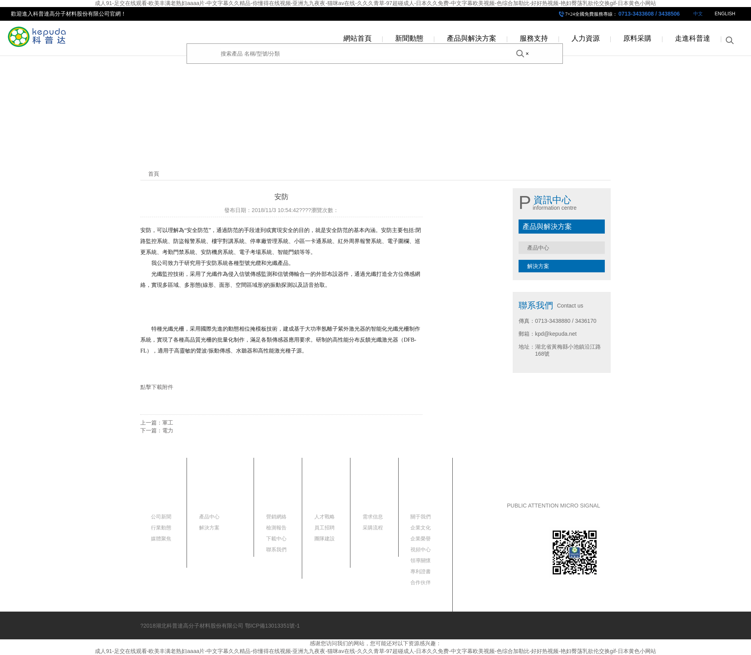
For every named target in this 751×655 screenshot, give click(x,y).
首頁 (153, 174)
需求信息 (373, 517)
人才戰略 (324, 517)
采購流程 (373, 528)
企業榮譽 (420, 539)
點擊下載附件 (156, 387)
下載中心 (276, 539)
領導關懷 (420, 560)
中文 (698, 13)
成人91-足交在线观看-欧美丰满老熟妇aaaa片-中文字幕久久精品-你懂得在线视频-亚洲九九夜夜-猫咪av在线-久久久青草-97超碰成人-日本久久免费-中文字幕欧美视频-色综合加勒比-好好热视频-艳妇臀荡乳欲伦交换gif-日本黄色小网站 (375, 3)
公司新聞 (161, 517)
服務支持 (534, 38)
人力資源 (585, 38)
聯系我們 (276, 549)
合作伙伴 (420, 582)
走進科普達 (692, 38)
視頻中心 (420, 549)
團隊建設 (324, 539)
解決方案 (538, 266)
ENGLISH (725, 13)
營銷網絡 (276, 517)
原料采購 (637, 38)
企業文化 (420, 528)
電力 (167, 430)
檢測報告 (276, 528)
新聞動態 (409, 38)
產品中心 (538, 248)
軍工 (167, 422)
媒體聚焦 (161, 539)
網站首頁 (357, 38)
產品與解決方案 (471, 38)
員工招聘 (324, 528)
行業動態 (161, 528)
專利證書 (420, 571)
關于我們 (420, 517)
